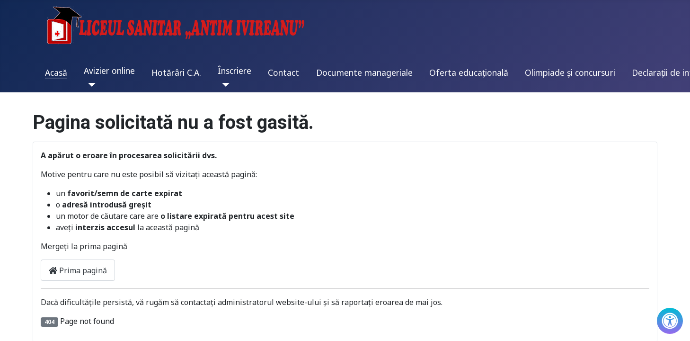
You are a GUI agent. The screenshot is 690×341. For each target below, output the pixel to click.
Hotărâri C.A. (176, 72)
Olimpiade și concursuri (570, 72)
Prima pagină (78, 270)
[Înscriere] (224, 85)
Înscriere (234, 70)
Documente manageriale (364, 72)
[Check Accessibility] (670, 321)
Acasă (56, 72)
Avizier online (109, 70)
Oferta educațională (468, 72)
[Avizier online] (90, 85)
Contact (283, 72)
